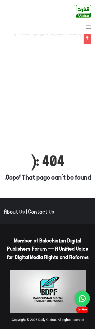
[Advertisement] (47, 96)
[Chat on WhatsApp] (82, 298)
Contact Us (41, 212)
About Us (14, 212)
